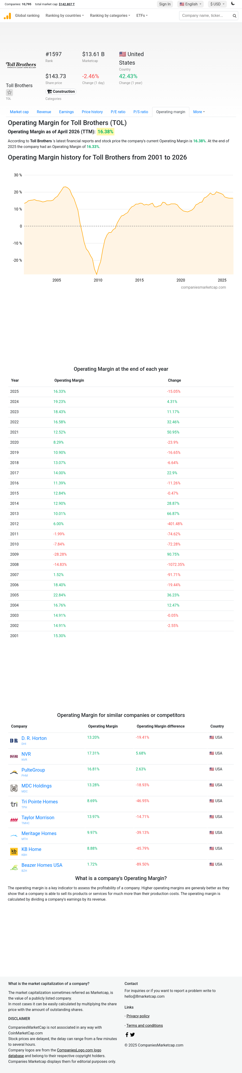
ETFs (140, 15)
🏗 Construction (61, 91)
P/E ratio (118, 112)
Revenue (44, 112)
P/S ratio (141, 112)
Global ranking (27, 15)
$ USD (215, 4)
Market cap (19, 112)
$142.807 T (67, 4)
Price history (92, 112)
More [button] (197, 112)
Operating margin (170, 112)
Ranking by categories (108, 15)
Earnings (66, 112)
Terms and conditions (144, 1025)
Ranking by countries (63, 15)
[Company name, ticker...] (208, 15)
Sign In (165, 4)
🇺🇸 (189, 4)
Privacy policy (138, 1016)
